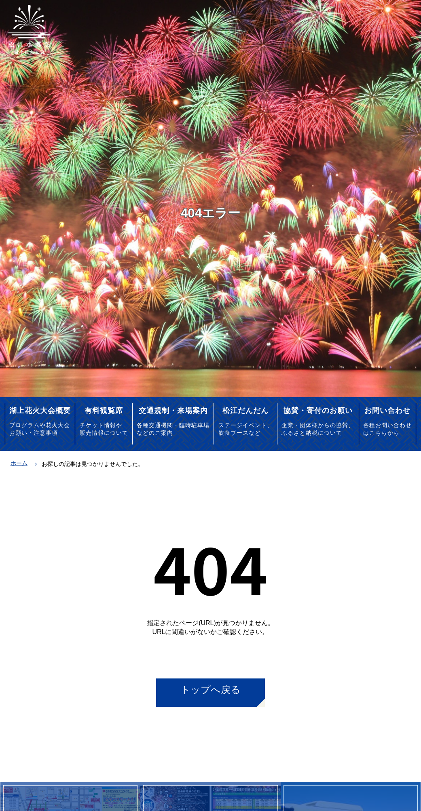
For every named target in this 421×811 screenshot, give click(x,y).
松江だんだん (245, 410)
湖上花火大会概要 (40, 410)
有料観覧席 (104, 410)
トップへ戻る (210, 689)
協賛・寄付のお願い (318, 410)
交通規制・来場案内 (173, 410)
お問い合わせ (387, 410)
